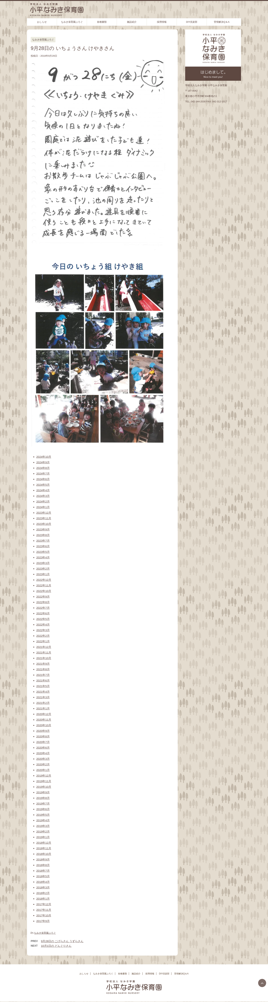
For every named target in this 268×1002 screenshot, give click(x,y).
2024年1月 (43, 507)
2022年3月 (43, 630)
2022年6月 (43, 613)
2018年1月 (43, 898)
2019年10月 (43, 786)
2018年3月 (43, 887)
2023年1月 (43, 574)
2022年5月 (43, 619)
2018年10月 (43, 853)
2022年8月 (43, 602)
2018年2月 (43, 893)
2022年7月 (43, 607)
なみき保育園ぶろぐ (72, 22)
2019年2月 (43, 831)
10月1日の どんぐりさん (56, 945)
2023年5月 (43, 551)
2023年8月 (43, 535)
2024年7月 (43, 473)
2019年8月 (43, 798)
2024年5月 (43, 484)
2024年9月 (43, 462)
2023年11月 (43, 518)
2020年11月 (43, 719)
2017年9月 (43, 921)
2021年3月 (43, 697)
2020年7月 (43, 742)
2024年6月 (43, 479)
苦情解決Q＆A (221, 22)
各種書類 (102, 22)
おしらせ (42, 22)
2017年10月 (43, 915)
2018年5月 (43, 876)
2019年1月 (43, 837)
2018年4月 (43, 881)
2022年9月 (43, 596)
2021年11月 (43, 652)
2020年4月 (43, 753)
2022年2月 (43, 635)
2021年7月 (43, 674)
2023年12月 (43, 512)
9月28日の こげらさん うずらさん (62, 941)
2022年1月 (43, 641)
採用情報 (162, 22)
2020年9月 (43, 730)
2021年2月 (43, 702)
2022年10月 (43, 591)
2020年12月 (43, 714)
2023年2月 (43, 568)
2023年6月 (43, 546)
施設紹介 (132, 22)
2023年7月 (43, 540)
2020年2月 (43, 764)
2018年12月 (43, 842)
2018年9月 (43, 859)
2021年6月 (43, 680)
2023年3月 (43, 563)
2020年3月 (43, 758)
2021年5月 (43, 686)
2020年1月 (43, 770)
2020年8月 (43, 736)
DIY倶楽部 (191, 22)
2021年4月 (43, 691)
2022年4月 (43, 624)
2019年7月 (43, 803)
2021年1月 (43, 708)
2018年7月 (43, 870)
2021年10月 (43, 658)
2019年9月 (43, 792)
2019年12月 (43, 775)
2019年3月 (43, 825)
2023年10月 (43, 523)
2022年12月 (43, 579)
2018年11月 (43, 848)
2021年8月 (43, 669)
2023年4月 (43, 557)
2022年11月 (43, 585)
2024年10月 (43, 456)
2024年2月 (43, 501)
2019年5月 (43, 814)
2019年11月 (43, 781)
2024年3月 (43, 495)
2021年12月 (43, 646)
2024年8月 (43, 467)
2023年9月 (43, 529)
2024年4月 (43, 490)
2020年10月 (43, 725)
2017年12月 (43, 904)
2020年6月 (43, 747)
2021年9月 (43, 663)
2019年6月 (43, 809)
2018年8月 (43, 865)
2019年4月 (43, 820)
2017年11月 (43, 909)
